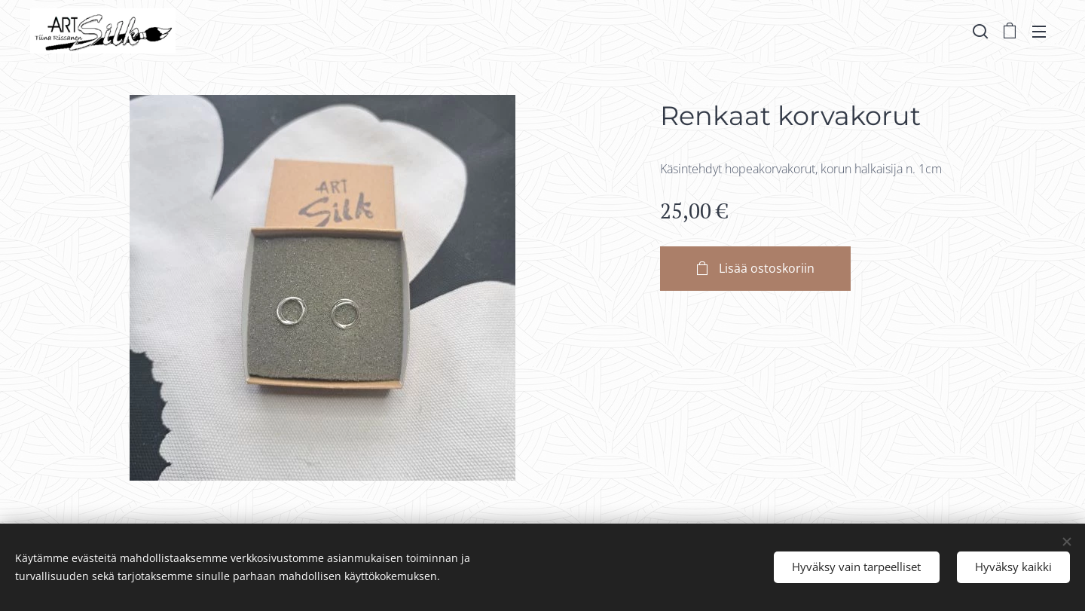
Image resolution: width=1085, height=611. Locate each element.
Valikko (1039, 31)
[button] (980, 31)
